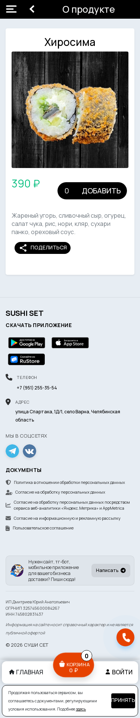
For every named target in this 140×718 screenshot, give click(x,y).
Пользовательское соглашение (40, 528)
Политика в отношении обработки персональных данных (65, 482)
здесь (81, 709)
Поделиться (43, 247)
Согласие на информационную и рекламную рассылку (63, 518)
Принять (123, 700)
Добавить (101, 191)
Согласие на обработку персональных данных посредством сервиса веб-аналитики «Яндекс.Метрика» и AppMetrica (68, 505)
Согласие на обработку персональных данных (55, 492)
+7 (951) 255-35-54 (37, 388)
